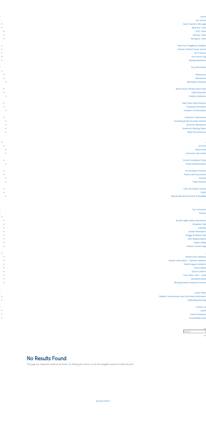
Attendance (201, 78)
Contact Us (201, 307)
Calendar (202, 227)
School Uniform (199, 271)
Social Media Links (197, 318)
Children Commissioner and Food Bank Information (182, 296)
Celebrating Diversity (196, 300)
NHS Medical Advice (197, 238)
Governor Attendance (196, 124)
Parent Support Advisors (195, 264)
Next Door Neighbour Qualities (192, 45)
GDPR (203, 310)
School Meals (200, 267)
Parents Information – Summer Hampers (187, 260)
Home (203, 16)
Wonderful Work (198, 278)
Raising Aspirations (197, 60)
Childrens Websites (197, 96)
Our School (201, 20)
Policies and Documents (195, 174)
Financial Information (196, 106)
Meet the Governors (196, 132)
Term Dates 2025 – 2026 (194, 275)
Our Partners (200, 53)
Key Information (198, 67)
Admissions (201, 74)
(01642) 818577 (103, 401)
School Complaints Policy (194, 160)
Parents (202, 213)
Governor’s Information (195, 117)
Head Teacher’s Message (194, 24)
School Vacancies (198, 314)
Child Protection (198, 92)
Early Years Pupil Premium (194, 103)
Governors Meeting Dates (194, 128)
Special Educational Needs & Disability (188, 196)
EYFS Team (201, 31)
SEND (203, 192)
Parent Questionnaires (195, 163)
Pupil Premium (199, 181)
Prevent (202, 178)
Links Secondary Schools (194, 188)
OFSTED (202, 146)
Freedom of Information (195, 110)
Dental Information (197, 231)
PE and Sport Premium (195, 170)
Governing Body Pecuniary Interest (190, 121)
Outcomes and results (196, 153)
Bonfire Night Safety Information (191, 220)
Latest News (200, 292)
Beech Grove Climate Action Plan (191, 88)
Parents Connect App (196, 246)
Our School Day (199, 56)
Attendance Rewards (196, 82)
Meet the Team (199, 27)
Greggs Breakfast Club (195, 235)
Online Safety (200, 242)
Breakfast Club (199, 224)
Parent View (200, 149)
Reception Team (198, 38)
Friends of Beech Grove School (192, 49)
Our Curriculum (199, 209)
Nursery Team (199, 35)
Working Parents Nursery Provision (190, 282)
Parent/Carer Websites (195, 256)
